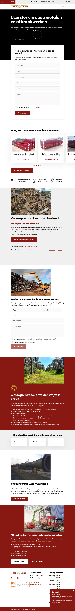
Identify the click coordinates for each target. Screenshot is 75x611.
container (52, 250)
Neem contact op (19, 499)
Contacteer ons (19, 39)
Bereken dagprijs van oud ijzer (24, 240)
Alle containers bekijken (22, 170)
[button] (34, 165)
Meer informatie (37, 561)
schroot (60, 250)
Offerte (69, 2)
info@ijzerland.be (57, 2)
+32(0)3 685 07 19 (45, 2)
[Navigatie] (62, 6)
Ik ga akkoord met (28, 107)
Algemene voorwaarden (29, 609)
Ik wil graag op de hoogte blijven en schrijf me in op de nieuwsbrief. (35, 339)
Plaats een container (30, 246)
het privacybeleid (34, 107)
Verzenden (22, 113)
